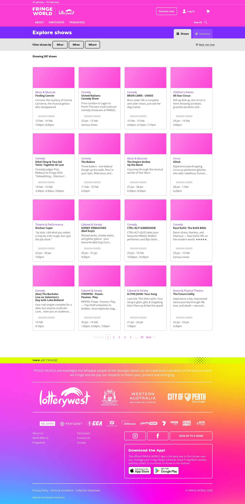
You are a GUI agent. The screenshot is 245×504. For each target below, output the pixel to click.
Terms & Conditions (62, 490)
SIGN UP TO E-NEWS (191, 436)
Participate (83, 433)
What (60, 44)
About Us (37, 433)
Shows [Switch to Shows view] (185, 33)
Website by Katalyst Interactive (48, 497)
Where (93, 44)
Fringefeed (38, 442)
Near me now (205, 44)
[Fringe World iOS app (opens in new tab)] (139, 470)
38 (141, 337)
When (76, 44)
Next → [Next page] (150, 337)
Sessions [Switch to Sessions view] (204, 33)
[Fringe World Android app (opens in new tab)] (166, 470)
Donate (81, 442)
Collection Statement (88, 490)
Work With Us (40, 438)
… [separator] (136, 337)
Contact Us (83, 438)
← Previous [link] (97, 337)
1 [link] (108, 337)
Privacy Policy (40, 490)
